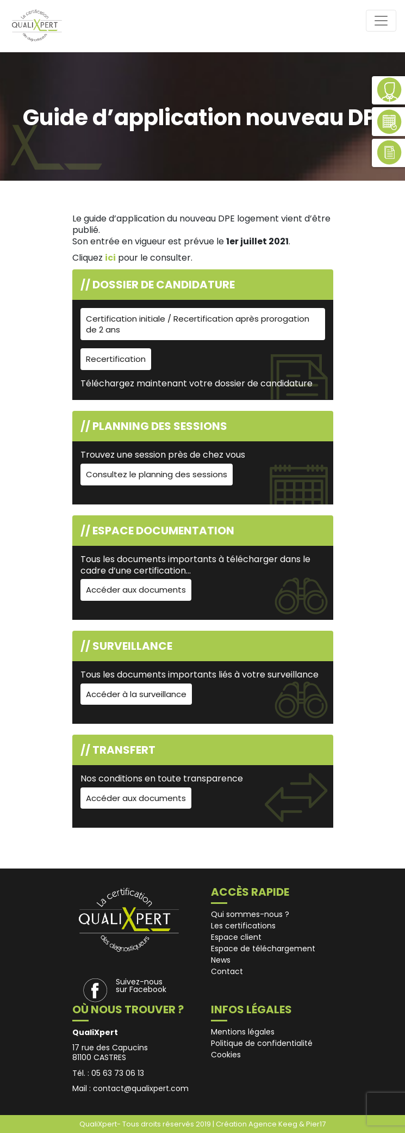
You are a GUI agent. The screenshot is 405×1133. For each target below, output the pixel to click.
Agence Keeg (273, 1124)
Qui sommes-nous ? (250, 914)
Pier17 (316, 1124)
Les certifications (243, 925)
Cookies (226, 1054)
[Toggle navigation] (381, 21)
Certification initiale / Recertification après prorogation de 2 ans (197, 324)
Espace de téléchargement (263, 948)
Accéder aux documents (136, 589)
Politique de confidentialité (262, 1043)
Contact (227, 971)
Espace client (236, 937)
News (220, 960)
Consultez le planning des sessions (156, 474)
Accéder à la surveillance (136, 694)
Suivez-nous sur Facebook (141, 985)
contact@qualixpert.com (141, 1088)
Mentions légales (243, 1031)
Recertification (116, 359)
